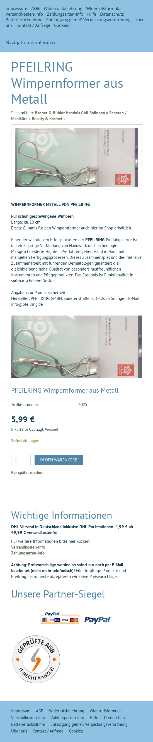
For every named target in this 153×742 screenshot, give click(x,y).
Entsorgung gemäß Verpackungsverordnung (88, 19)
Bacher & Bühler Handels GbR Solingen (70, 112)
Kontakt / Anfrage (33, 25)
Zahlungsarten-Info (65, 14)
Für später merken (27, 472)
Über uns (19, 731)
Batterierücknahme (24, 19)
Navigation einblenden (30, 42)
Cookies (61, 25)
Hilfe (91, 14)
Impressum (16, 8)
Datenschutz (112, 14)
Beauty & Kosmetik (48, 118)
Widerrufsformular (104, 8)
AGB (35, 8)
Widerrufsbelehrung (63, 8)
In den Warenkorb (58, 460)
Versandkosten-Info (24, 14)
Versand (51, 429)
